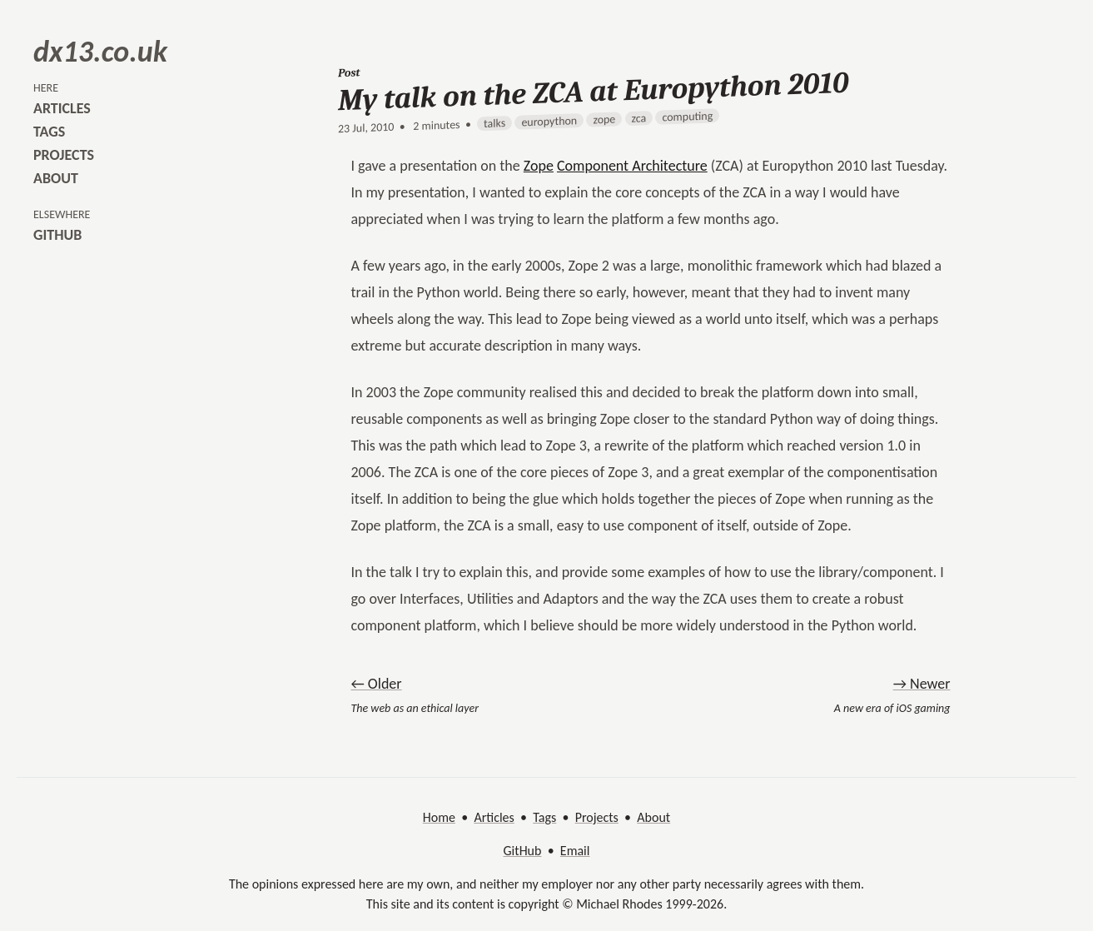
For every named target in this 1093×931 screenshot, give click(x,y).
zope (604, 119)
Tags (544, 817)
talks (494, 123)
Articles (494, 817)
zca (638, 118)
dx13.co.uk (100, 51)
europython (549, 121)
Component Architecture (632, 166)
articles (62, 108)
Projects (597, 817)
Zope (539, 166)
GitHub (523, 851)
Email (575, 851)
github (57, 235)
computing (687, 116)
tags (49, 131)
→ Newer (922, 684)
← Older (376, 684)
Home (439, 817)
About (653, 817)
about (55, 178)
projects (63, 155)
